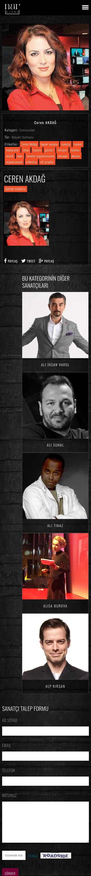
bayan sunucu (49, 144)
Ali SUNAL (55, 444)
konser (76, 156)
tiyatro (37, 150)
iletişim (62, 150)
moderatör (12, 150)
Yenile (33, 862)
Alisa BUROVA (55, 602)
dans (20, 156)
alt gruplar (47, 161)
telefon (75, 150)
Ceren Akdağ (29, 144)
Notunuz (10, 795)
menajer (63, 156)
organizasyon (14, 161)
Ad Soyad (11, 720)
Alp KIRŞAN (55, 682)
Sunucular (27, 130)
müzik (9, 156)
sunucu (65, 144)
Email (8, 745)
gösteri (49, 150)
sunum (78, 144)
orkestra (31, 161)
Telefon (8, 770)
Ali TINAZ (55, 523)
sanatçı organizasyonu (40, 156)
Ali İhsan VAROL (55, 364)
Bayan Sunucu (23, 137)
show (26, 150)
